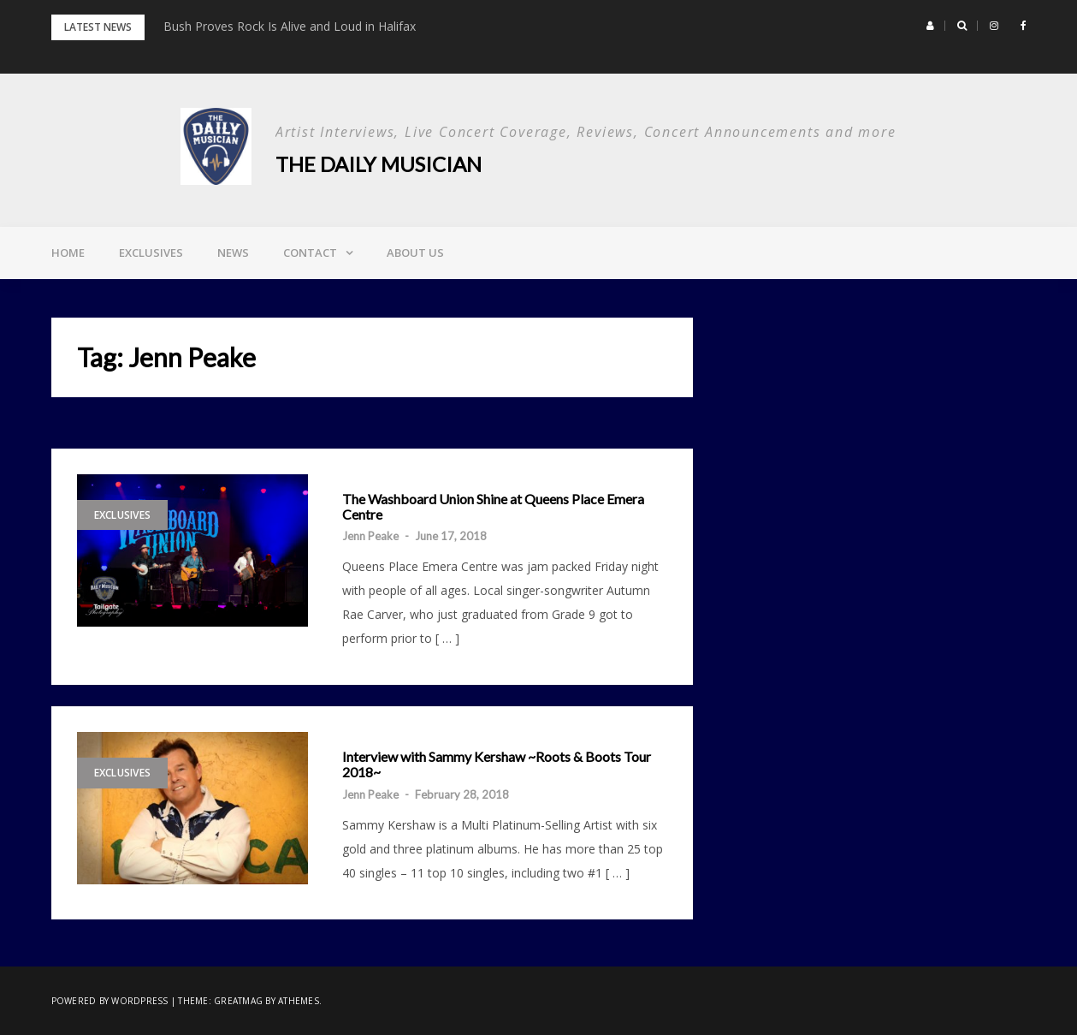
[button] (930, 26)
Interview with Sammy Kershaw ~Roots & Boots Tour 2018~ (496, 764)
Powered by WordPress (110, 1001)
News (233, 252)
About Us (415, 252)
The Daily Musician (378, 164)
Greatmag (238, 1001)
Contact (310, 252)
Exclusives (151, 252)
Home (68, 252)
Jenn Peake (370, 536)
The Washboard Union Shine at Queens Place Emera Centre (493, 506)
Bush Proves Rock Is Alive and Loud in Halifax (289, 26)
